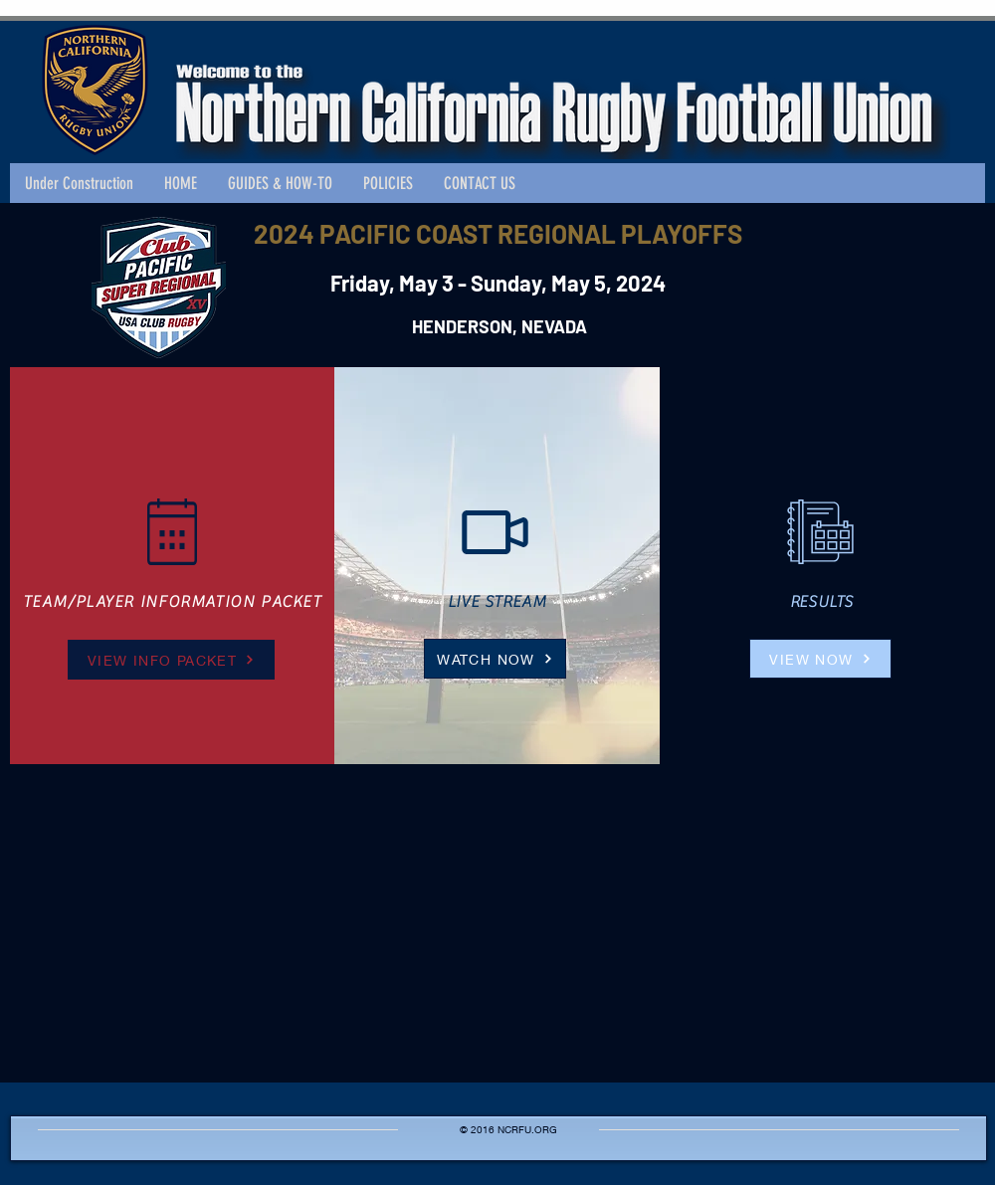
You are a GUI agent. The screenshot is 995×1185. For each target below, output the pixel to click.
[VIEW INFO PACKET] (171, 660)
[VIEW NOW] (820, 659)
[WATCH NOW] (495, 659)
